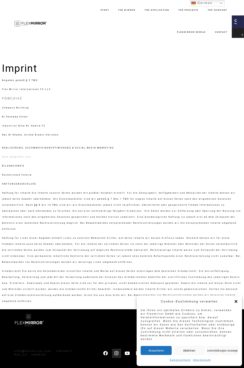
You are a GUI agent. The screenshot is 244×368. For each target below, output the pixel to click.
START (105, 10)
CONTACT (221, 32)
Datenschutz (180, 360)
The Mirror (126, 10)
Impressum (202, 360)
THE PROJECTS (188, 10)
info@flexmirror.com (33, 351)
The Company (217, 10)
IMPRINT (39, 354)
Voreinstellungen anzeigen (222, 350)
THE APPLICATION (157, 10)
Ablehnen (189, 350)
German (202, 3)
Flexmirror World (191, 32)
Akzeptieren (156, 350)
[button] (236, 301)
